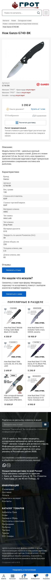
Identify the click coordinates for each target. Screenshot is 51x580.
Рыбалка (6, 527)
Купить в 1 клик (38, 109)
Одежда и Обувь (10, 518)
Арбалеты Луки (9, 512)
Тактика (6, 530)
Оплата (5, 495)
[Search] (38, 13)
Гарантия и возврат (11, 498)
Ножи (4, 515)
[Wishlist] (5, 309)
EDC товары (8, 536)
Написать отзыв (13, 270)
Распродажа (8, 524)
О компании (8, 489)
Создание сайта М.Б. (11, 562)
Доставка (6, 492)
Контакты (7, 501)
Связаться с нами (14, 294)
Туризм (5, 533)
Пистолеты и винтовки (13, 521)
